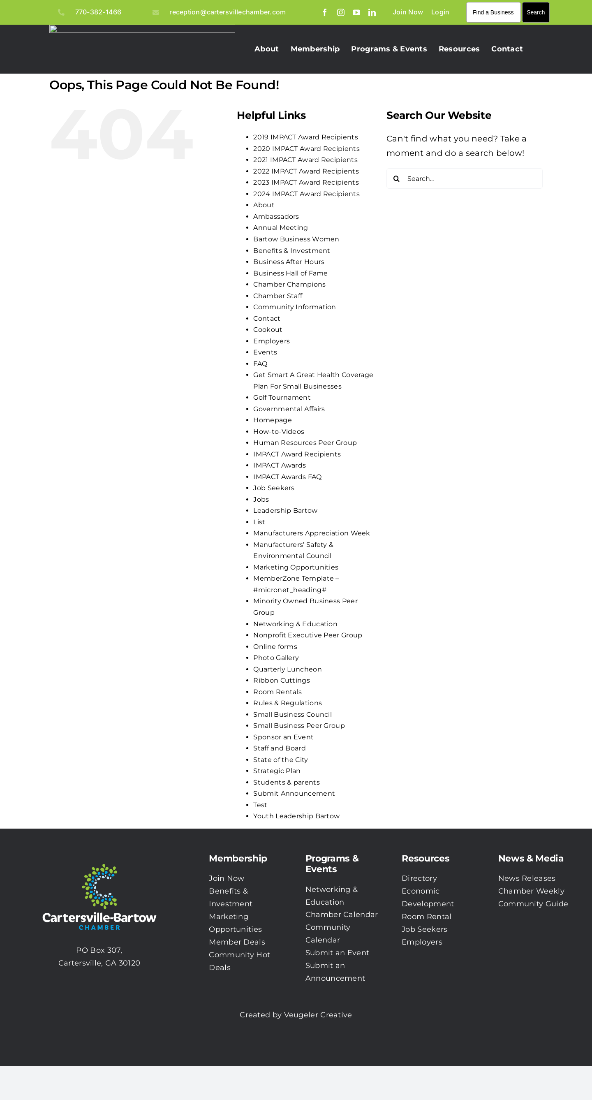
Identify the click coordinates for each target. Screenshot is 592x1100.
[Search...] (464, 178)
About (264, 205)
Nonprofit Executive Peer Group (307, 635)
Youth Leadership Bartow (296, 816)
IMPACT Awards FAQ (287, 477)
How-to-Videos (278, 431)
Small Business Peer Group (299, 725)
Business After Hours (288, 262)
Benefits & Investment (291, 251)
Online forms (275, 647)
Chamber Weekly (531, 891)
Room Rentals (277, 692)
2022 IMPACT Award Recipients (305, 171)
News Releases (527, 878)
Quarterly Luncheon (287, 669)
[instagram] (341, 12)
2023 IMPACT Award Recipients (305, 182)
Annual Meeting (280, 228)
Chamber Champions (289, 284)
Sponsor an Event (283, 737)
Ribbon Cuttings (281, 680)
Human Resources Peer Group (305, 443)
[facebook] (324, 12)
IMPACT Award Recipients (297, 454)
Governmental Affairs (289, 409)
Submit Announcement (294, 793)
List (259, 522)
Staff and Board (279, 748)
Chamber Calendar (341, 914)
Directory (419, 878)
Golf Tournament (282, 397)
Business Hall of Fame (290, 273)
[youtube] (356, 12)
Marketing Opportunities (295, 567)
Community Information (294, 307)
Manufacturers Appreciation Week (311, 533)
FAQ (260, 364)
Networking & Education (295, 624)
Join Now (226, 878)
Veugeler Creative (318, 1014)
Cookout (267, 329)
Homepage (272, 420)
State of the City (280, 760)
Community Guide (533, 903)
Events (265, 352)
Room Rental (426, 916)
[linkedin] (372, 12)
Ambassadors (276, 216)
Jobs (261, 499)
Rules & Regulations (287, 703)
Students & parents (286, 782)
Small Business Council (292, 714)
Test (260, 805)
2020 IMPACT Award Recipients (306, 149)
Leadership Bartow (285, 510)
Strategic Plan (277, 771)
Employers (271, 341)
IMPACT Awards (279, 465)
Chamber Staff (277, 296)
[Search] (396, 178)
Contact (266, 318)
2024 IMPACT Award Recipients (306, 194)
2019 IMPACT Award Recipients (305, 137)
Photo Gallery (276, 658)
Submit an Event (337, 952)
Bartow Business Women (296, 239)
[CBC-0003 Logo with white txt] (99, 861)
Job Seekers (273, 488)
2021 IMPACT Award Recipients (305, 160)
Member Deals (237, 942)
